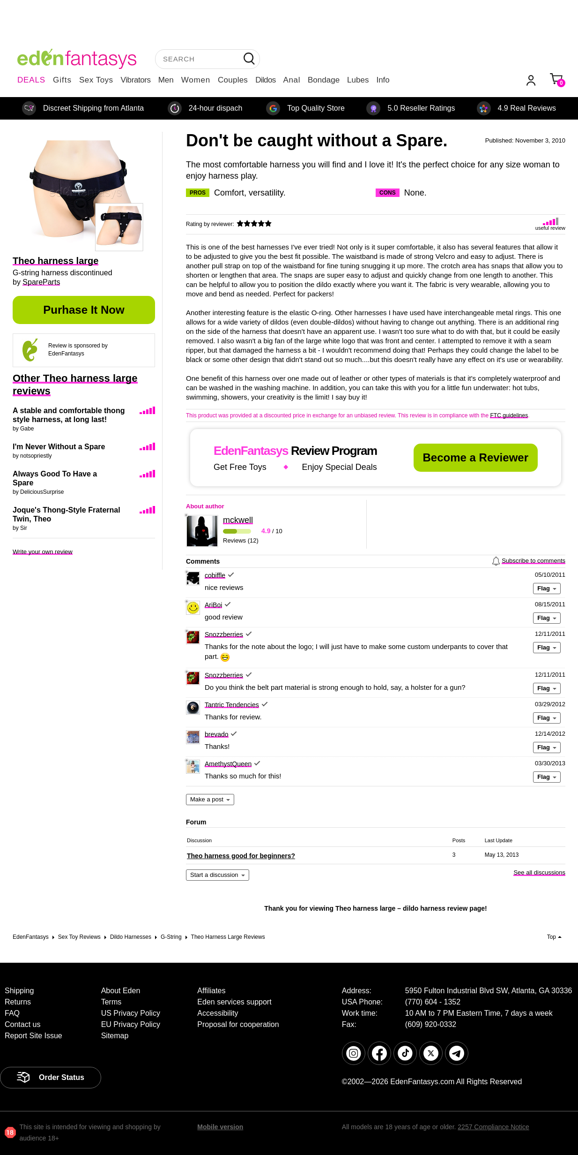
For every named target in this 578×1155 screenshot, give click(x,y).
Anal (291, 79)
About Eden (121, 991)
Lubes (358, 79)
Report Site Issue (33, 1036)
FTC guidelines (509, 415)
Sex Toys (96, 79)
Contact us (22, 1024)
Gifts (62, 79)
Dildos (265, 79)
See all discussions (539, 872)
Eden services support (234, 1002)
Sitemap (115, 1036)
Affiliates (211, 991)
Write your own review (43, 551)
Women (195, 79)
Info (382, 79)
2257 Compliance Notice (493, 1127)
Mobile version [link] (220, 1127)
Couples (233, 79)
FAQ (12, 1013)
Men (166, 79)
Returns (18, 1002)
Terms (111, 1002)
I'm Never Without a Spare (59, 447)
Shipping (19, 991)
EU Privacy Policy (130, 1024)
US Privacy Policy (130, 1013)
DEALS (31, 79)
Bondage (324, 79)
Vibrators (136, 79)
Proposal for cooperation (238, 1024)
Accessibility (217, 1013)
